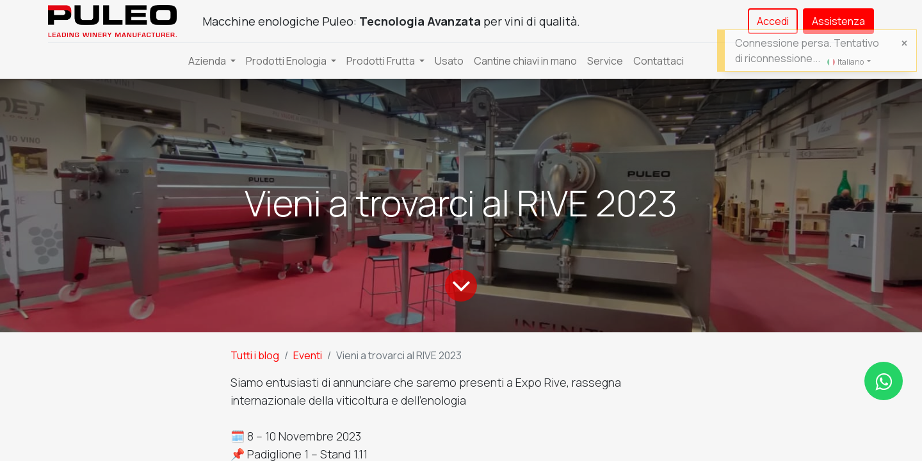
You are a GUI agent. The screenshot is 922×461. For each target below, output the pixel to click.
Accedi (773, 21)
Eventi (307, 355)
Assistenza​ (838, 21)
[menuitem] (449, 61)
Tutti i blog (254, 355)
